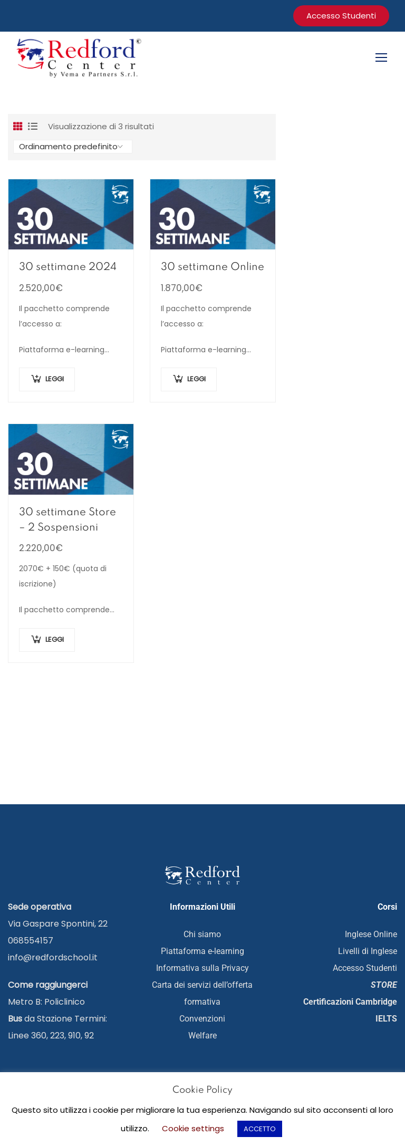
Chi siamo (202, 935)
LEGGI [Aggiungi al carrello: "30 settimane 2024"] (54, 380)
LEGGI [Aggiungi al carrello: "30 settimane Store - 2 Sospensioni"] (54, 640)
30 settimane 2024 (68, 268)
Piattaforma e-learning (202, 952)
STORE (384, 985)
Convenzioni (202, 1019)
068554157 (30, 941)
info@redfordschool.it (53, 958)
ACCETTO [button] (260, 1129)
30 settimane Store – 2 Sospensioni (67, 521)
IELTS (386, 1019)
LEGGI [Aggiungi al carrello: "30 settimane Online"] (196, 380)
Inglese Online (371, 935)
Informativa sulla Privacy (202, 969)
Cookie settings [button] (193, 1128)
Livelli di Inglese (367, 952)
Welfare (202, 1036)
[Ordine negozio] (72, 147)
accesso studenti (341, 15)
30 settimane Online (212, 268)
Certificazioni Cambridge (350, 1002)
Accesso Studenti (365, 969)
